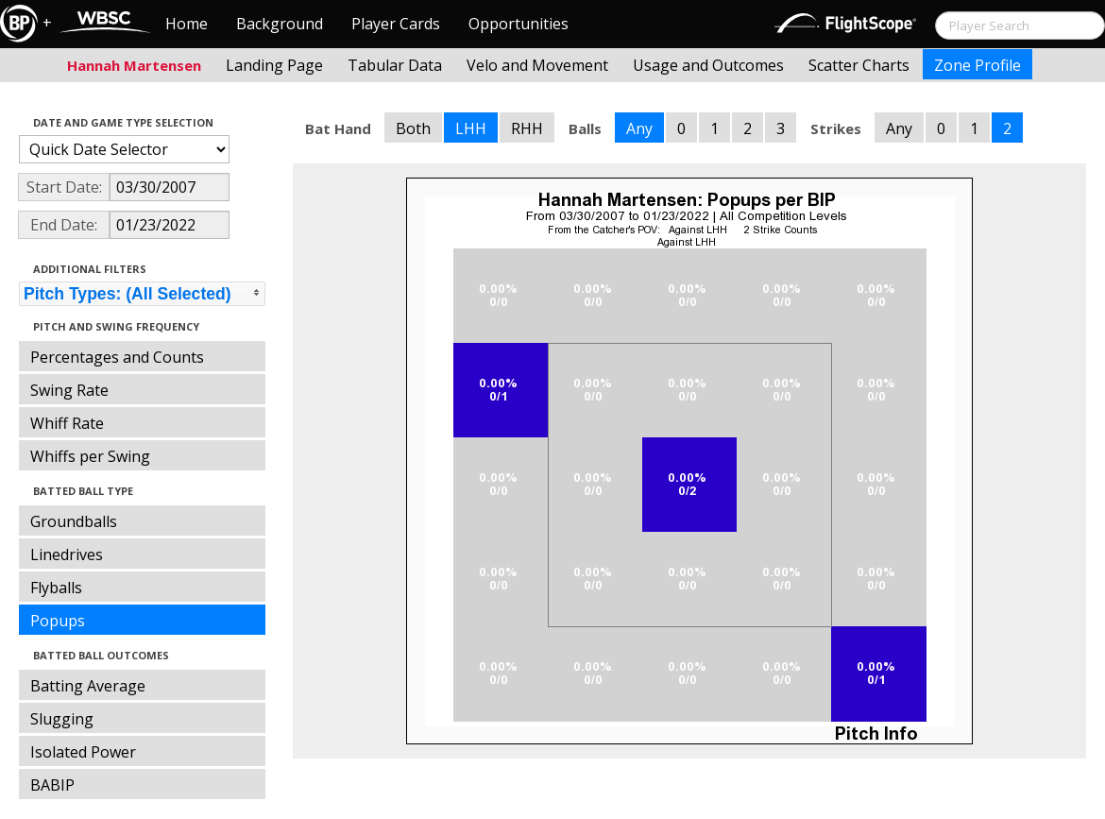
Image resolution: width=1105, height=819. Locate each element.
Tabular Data (395, 65)
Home (186, 23)
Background (279, 23)
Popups (57, 620)
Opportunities (518, 23)
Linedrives (66, 554)
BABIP (52, 785)
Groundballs (73, 521)
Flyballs (56, 587)
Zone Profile (977, 65)
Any (639, 128)
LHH (470, 128)
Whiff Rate (67, 423)
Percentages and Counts (117, 357)
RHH (527, 128)
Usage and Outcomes (708, 65)
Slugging (62, 718)
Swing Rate (69, 390)
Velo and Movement (537, 65)
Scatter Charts (859, 65)
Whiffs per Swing (90, 456)
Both (413, 128)
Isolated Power (83, 752)
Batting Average (87, 685)
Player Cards (395, 23)
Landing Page (274, 65)
